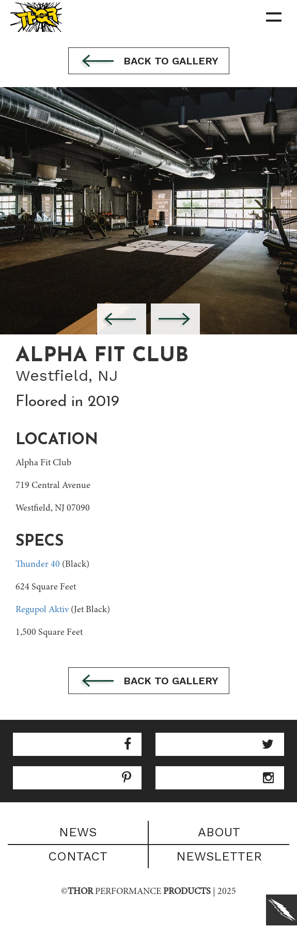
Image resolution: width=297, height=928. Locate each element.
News (78, 832)
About (219, 832)
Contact (77, 856)
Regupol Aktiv (42, 610)
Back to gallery (148, 62)
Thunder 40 (37, 564)
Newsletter (219, 856)
